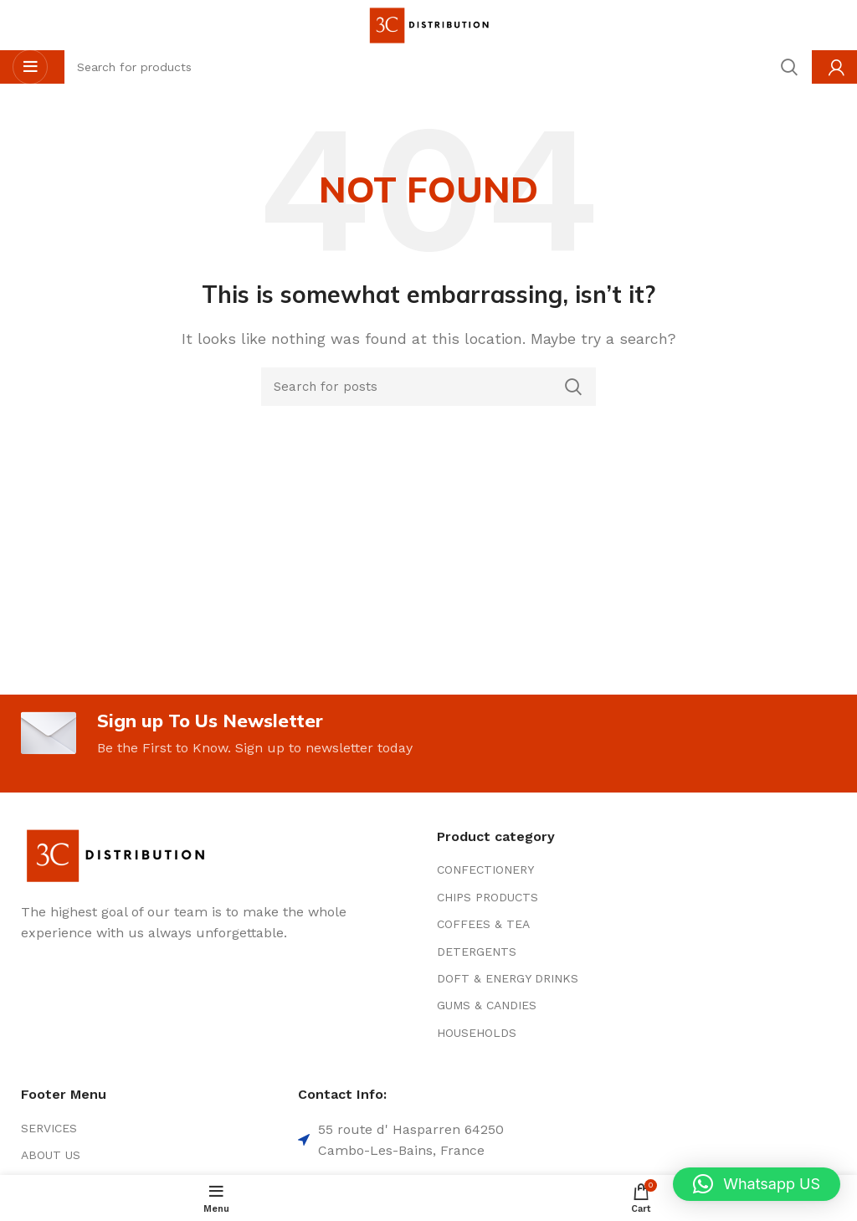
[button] (756, 1184)
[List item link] (567, 872)
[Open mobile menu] (30, 67)
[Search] (428, 386)
